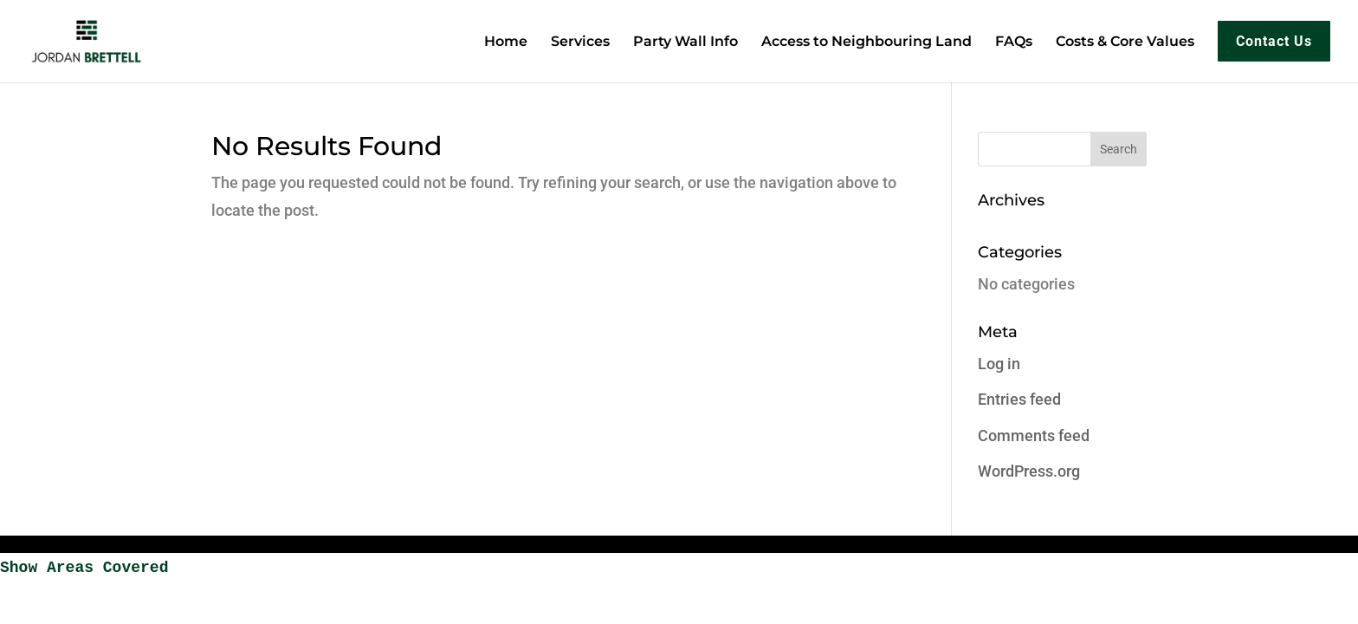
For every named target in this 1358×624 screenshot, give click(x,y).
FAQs (1013, 42)
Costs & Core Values (1125, 42)
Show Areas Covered (84, 567)
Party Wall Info (685, 42)
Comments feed (1034, 435)
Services (580, 42)
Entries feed (1019, 399)
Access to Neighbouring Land (866, 42)
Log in (999, 363)
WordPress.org (1029, 471)
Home (505, 42)
